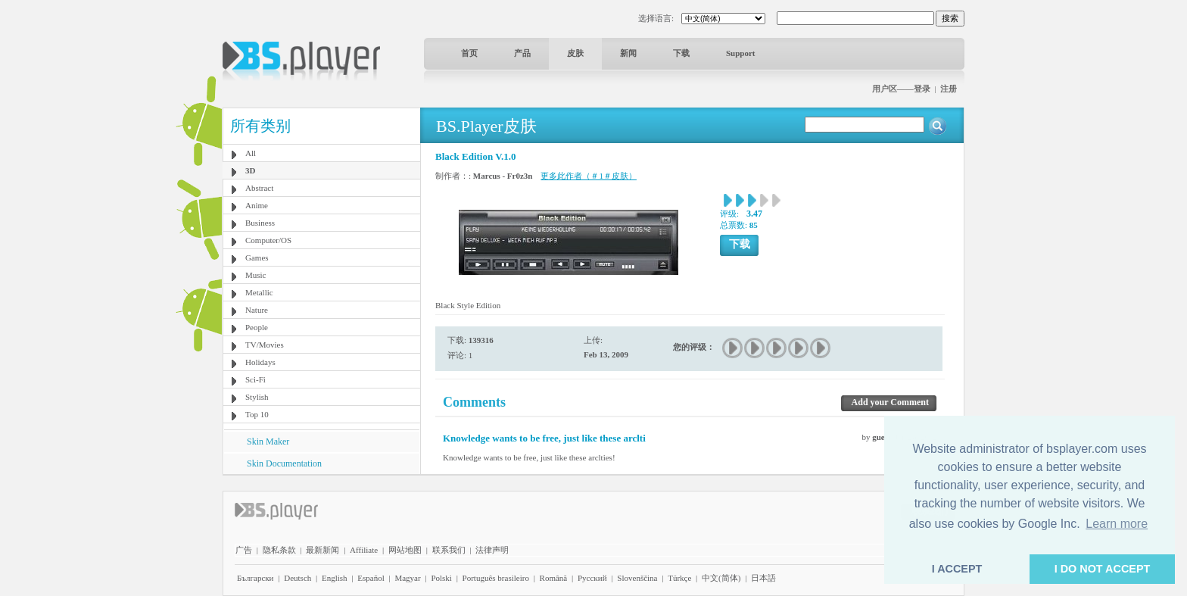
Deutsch (297, 577)
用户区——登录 (901, 88)
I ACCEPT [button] (957, 569)
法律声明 (492, 549)
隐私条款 (279, 549)
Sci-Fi (255, 379)
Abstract (259, 187)
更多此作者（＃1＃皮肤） (589, 175)
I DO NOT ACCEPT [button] (1103, 569)
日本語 (763, 577)
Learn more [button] (1117, 523)
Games (257, 257)
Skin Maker (268, 441)
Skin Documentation (284, 463)
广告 (243, 549)
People (256, 327)
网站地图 (405, 549)
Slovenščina (637, 577)
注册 (948, 88)
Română (554, 577)
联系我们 (449, 549)
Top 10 (257, 414)
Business (260, 222)
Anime (256, 205)
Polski (441, 577)
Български (255, 577)
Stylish (257, 396)
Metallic (259, 292)
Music (255, 274)
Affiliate (364, 549)
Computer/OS (268, 240)
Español (370, 577)
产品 (522, 53)
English (334, 577)
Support (741, 53)
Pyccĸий (592, 577)
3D (250, 170)
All (250, 153)
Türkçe (679, 577)
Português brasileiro (496, 577)
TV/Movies (264, 344)
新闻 (628, 53)
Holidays (260, 362)
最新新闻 (322, 549)
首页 (469, 53)
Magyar (407, 577)
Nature (256, 309)
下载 (681, 53)
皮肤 (575, 53)
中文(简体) (721, 577)
